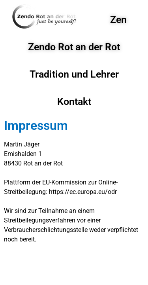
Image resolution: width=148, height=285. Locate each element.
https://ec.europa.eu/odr (83, 192)
